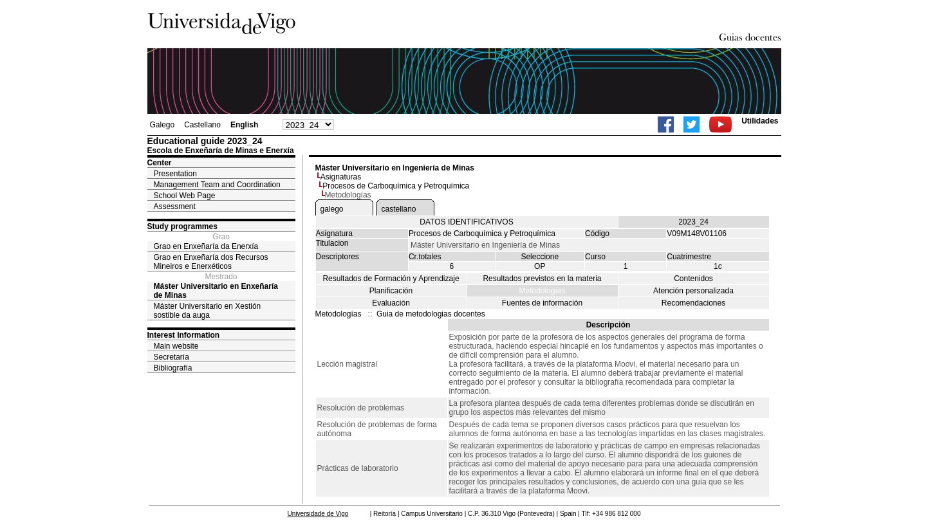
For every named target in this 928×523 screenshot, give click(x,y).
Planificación (391, 290)
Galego (162, 124)
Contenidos (693, 278)
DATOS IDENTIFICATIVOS (466, 221)
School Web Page (185, 195)
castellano (399, 209)
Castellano (202, 124)
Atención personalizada (693, 290)
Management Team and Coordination (217, 184)
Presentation (175, 173)
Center (159, 162)
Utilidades (759, 120)
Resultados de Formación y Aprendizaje (390, 278)
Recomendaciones (693, 302)
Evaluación (391, 302)
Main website (176, 346)
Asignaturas (340, 176)
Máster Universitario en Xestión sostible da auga (207, 311)
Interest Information (183, 335)
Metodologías (542, 290)
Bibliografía (173, 367)
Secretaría (171, 357)
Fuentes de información (542, 302)
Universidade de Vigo (318, 513)
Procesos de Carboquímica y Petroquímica (395, 185)
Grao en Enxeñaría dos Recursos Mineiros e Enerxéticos (211, 262)
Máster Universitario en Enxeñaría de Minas (216, 291)
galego (332, 209)
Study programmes (182, 226)
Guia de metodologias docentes (430, 313)
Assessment (175, 206)
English (244, 124)
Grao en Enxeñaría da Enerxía (206, 246)
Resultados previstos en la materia (542, 278)
